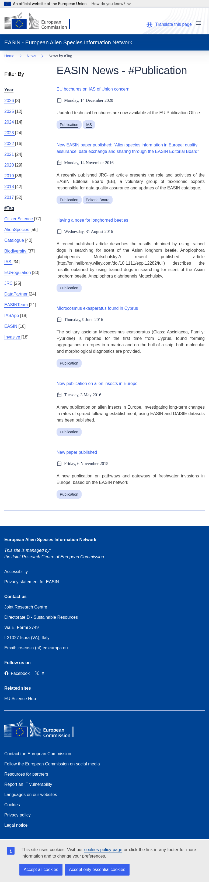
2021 (9, 154)
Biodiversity (15, 251)
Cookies (12, 804)
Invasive (12, 337)
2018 (9, 186)
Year (8, 90)
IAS (8, 262)
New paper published (77, 452)
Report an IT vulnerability (28, 784)
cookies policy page (103, 849)
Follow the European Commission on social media (52, 764)
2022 (9, 143)
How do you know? (111, 3)
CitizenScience (19, 219)
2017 (9, 197)
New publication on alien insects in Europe (97, 383)
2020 (9, 165)
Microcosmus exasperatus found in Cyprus (97, 308)
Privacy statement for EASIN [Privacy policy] (31, 581)
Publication (69, 125)
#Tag (9, 208)
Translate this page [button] (173, 24)
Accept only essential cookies (97, 869)
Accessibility (16, 571)
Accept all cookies (41, 869)
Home (9, 56)
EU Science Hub (20, 698)
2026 (9, 100)
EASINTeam (16, 305)
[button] (149, 24)
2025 (9, 111)
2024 (9, 122)
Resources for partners (26, 774)
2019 (9, 176)
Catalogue (14, 240)
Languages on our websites (30, 794)
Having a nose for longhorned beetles (92, 220)
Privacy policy (17, 815)
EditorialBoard (98, 200)
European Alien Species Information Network (50, 539)
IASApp (12, 315)
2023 (9, 133)
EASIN (11, 326)
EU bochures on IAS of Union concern (93, 89)
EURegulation (18, 272)
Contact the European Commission (37, 753)
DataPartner (16, 294)
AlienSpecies (17, 229)
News (31, 56)
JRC (9, 283)
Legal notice (15, 825)
